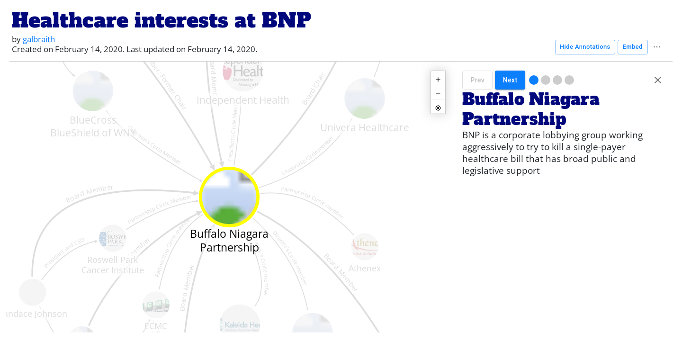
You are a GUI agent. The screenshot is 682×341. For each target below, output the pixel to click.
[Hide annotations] (657, 80)
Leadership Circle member (307, 155)
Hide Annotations (585, 47)
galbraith (39, 39)
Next (510, 80)
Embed (632, 47)
